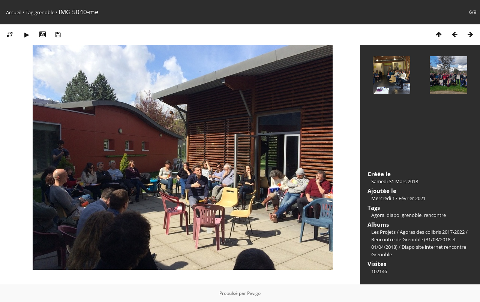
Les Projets (383, 232)
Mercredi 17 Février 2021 (398, 198)
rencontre (435, 215)
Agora (377, 215)
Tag (29, 12)
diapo (393, 215)
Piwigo (254, 293)
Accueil (13, 12)
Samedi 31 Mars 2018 (394, 181)
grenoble (44, 12)
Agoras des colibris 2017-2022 (432, 232)
